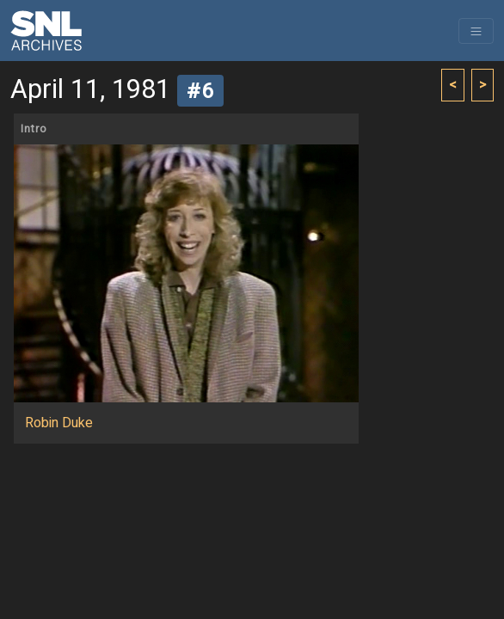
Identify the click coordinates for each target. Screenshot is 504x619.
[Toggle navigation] (476, 31)
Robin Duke (59, 423)
